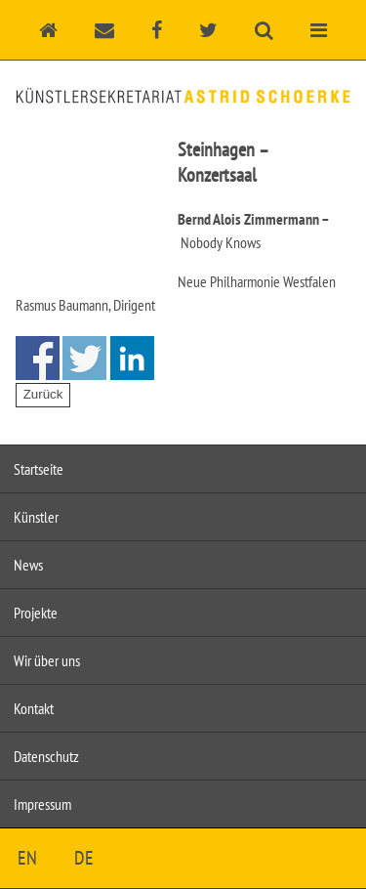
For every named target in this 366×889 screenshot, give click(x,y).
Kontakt (34, 708)
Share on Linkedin (132, 358)
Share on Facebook (38, 358)
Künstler (36, 517)
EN (27, 857)
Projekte (36, 612)
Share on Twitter (84, 358)
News (28, 564)
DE (84, 857)
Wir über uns (47, 660)
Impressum (42, 804)
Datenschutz (46, 756)
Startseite (38, 469)
